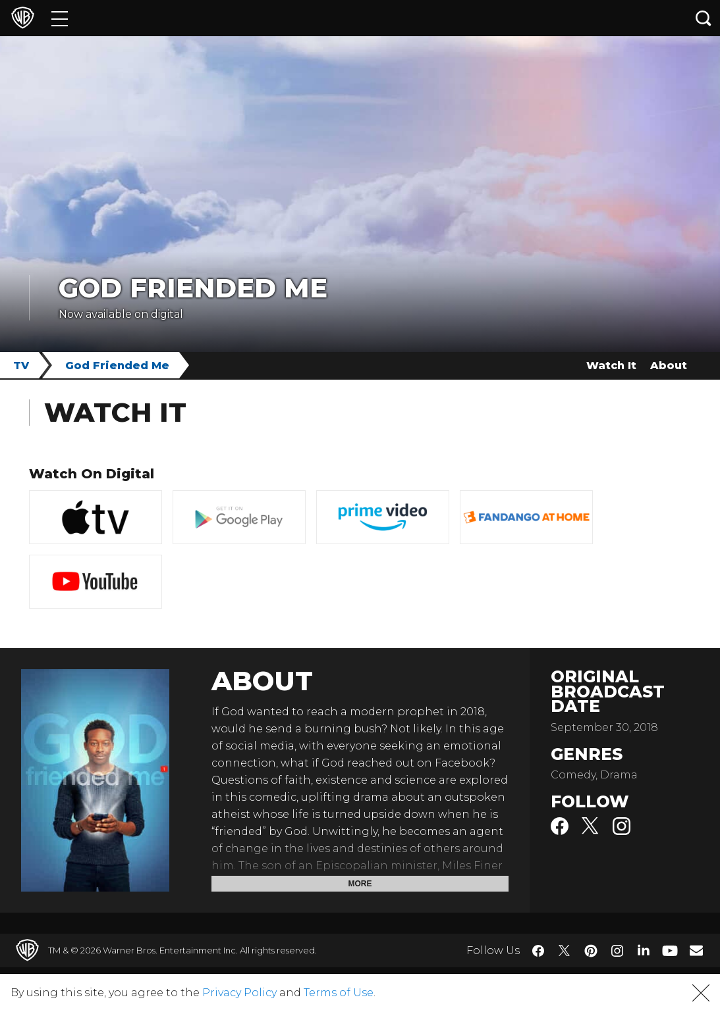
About (668, 365)
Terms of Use (339, 992)
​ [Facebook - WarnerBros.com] (538, 951)
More (360, 883)
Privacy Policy (239, 992)
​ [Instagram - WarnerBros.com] (617, 951)
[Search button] (703, 18)
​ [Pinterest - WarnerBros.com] (591, 951)
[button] (700, 992)
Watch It (611, 365)
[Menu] (59, 18)
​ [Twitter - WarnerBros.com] (564, 951)
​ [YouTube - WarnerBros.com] (670, 950)
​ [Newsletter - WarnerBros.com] (696, 950)
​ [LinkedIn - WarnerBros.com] (643, 949)
